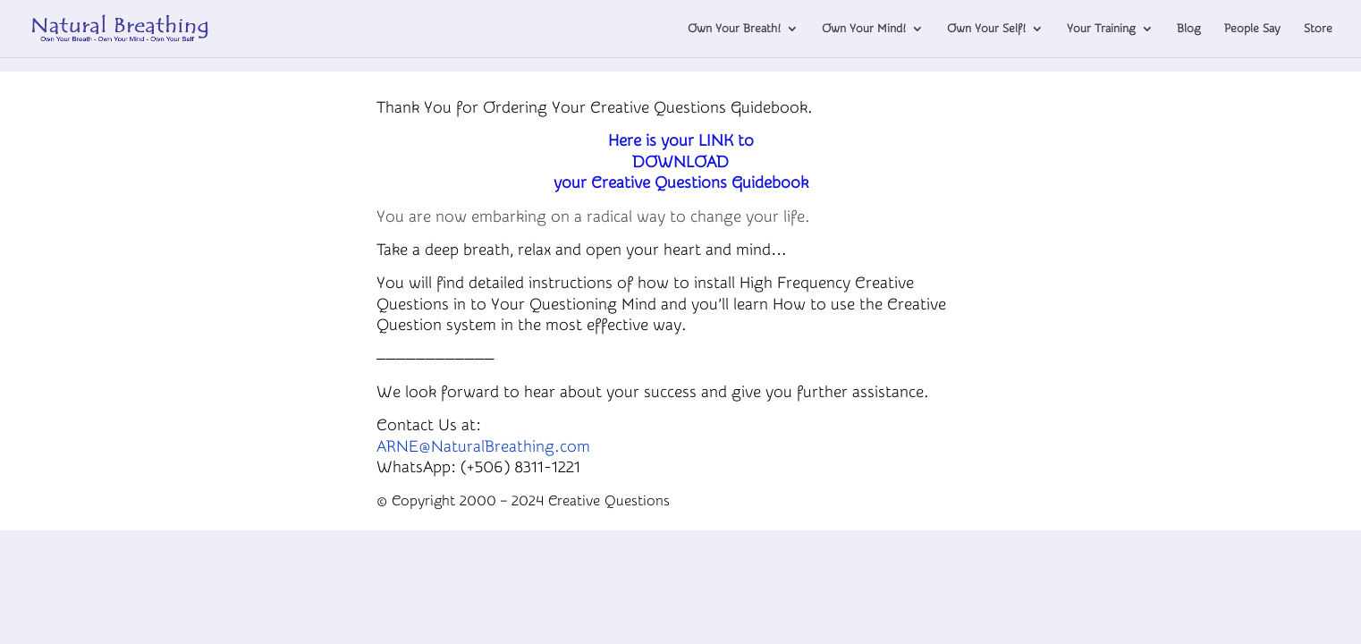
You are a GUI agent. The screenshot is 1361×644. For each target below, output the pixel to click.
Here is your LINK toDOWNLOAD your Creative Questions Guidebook (681, 161)
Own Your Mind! (864, 28)
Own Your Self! (986, 28)
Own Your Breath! (734, 28)
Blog (1189, 28)
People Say (1252, 28)
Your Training (1101, 28)
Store (1318, 28)
